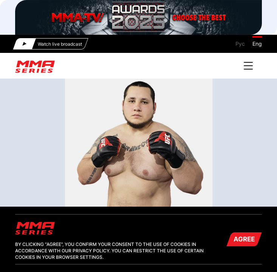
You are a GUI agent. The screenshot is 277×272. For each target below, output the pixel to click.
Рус (240, 43)
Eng (257, 43)
